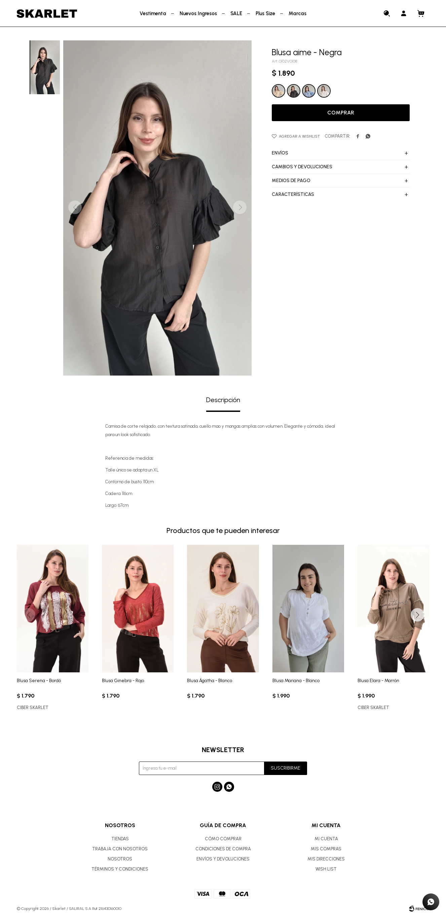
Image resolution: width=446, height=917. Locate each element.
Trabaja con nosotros (120, 848)
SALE (236, 13)
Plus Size (265, 13)
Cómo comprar (223, 838)
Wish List (326, 869)
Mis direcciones (326, 858)
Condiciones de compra (223, 848)
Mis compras (326, 848)
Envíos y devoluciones (223, 858)
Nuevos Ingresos (198, 13)
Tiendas (120, 838)
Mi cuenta (326, 838)
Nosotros (120, 858)
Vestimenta (153, 13)
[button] (417, 614)
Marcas (297, 13)
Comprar (340, 112)
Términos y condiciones (119, 869)
